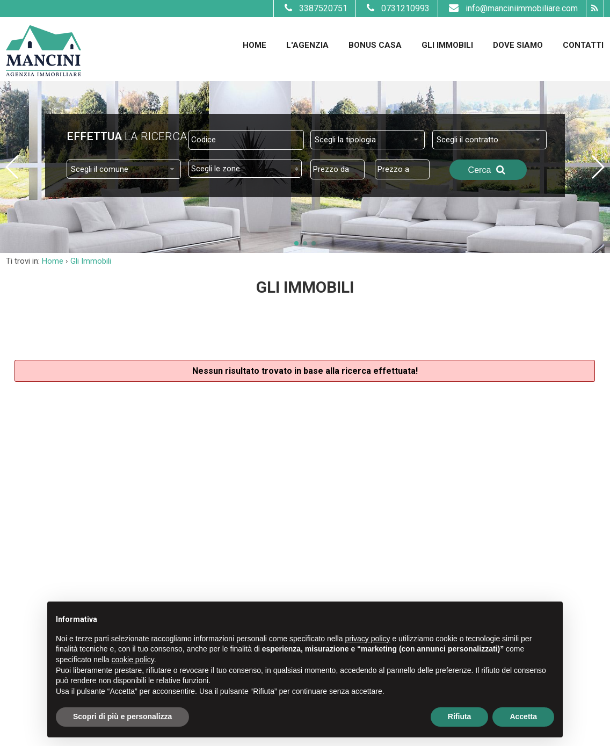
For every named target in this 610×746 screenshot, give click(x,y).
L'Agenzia (307, 45)
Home (254, 45)
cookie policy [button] (133, 659)
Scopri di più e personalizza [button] (122, 716)
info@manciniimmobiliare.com (512, 8)
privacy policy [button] (367, 638)
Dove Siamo (518, 45)
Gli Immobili (447, 45)
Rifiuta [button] (459, 716)
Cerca (488, 169)
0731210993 (397, 8)
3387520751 (314, 8)
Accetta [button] (523, 716)
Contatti (583, 45)
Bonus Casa (375, 45)
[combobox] (367, 139)
